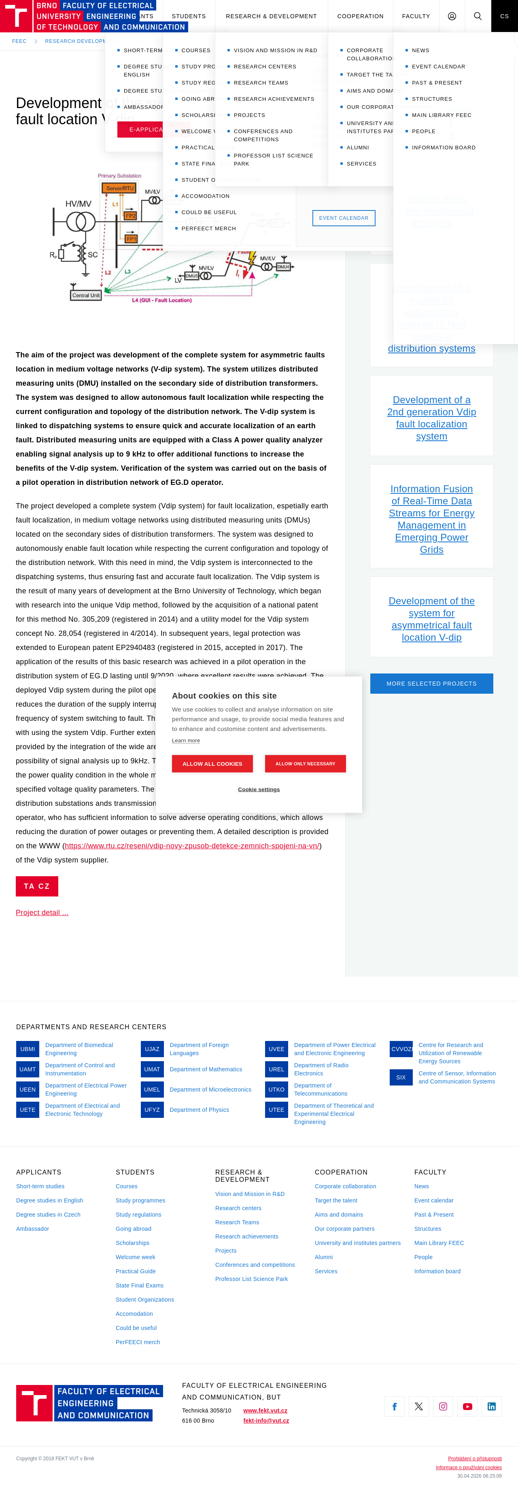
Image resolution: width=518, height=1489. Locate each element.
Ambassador (32, 1229)
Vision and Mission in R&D (250, 1194)
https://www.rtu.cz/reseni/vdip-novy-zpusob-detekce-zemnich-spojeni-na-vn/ (192, 846)
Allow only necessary (305, 763)
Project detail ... (42, 913)
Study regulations (138, 1214)
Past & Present (434, 1214)
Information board (437, 1271)
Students (189, 16)
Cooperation (361, 16)
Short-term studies (40, 1186)
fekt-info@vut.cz (266, 1420)
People (423, 1257)
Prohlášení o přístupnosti (475, 1458)
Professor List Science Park (251, 1279)
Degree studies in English (49, 1200)
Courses (127, 1186)
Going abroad (133, 1229)
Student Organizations (145, 1299)
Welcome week (135, 1257)
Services (326, 1271)
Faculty (416, 16)
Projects (226, 1250)
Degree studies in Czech (48, 1214)
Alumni (324, 1257)
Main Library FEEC (439, 1243)
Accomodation (134, 1314)
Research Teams (237, 1222)
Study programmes (141, 1200)
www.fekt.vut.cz (266, 1410)
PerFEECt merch (138, 1342)
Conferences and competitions (255, 1265)
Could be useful (136, 1328)
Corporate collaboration (345, 1186)
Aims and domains (339, 1214)
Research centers (238, 1208)
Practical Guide (136, 1271)
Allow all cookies (212, 763)
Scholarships (133, 1243)
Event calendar (434, 1200)
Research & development (271, 16)
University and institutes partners (358, 1243)
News (421, 1186)
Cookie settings (259, 789)
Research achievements (246, 1236)
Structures (428, 1229)
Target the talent (336, 1200)
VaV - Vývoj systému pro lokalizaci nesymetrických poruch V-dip (239, 41)
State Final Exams (139, 1285)
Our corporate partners (345, 1229)
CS (504, 16)
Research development (81, 41)
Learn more (186, 740)
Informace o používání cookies (469, 1467)
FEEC (19, 41)
